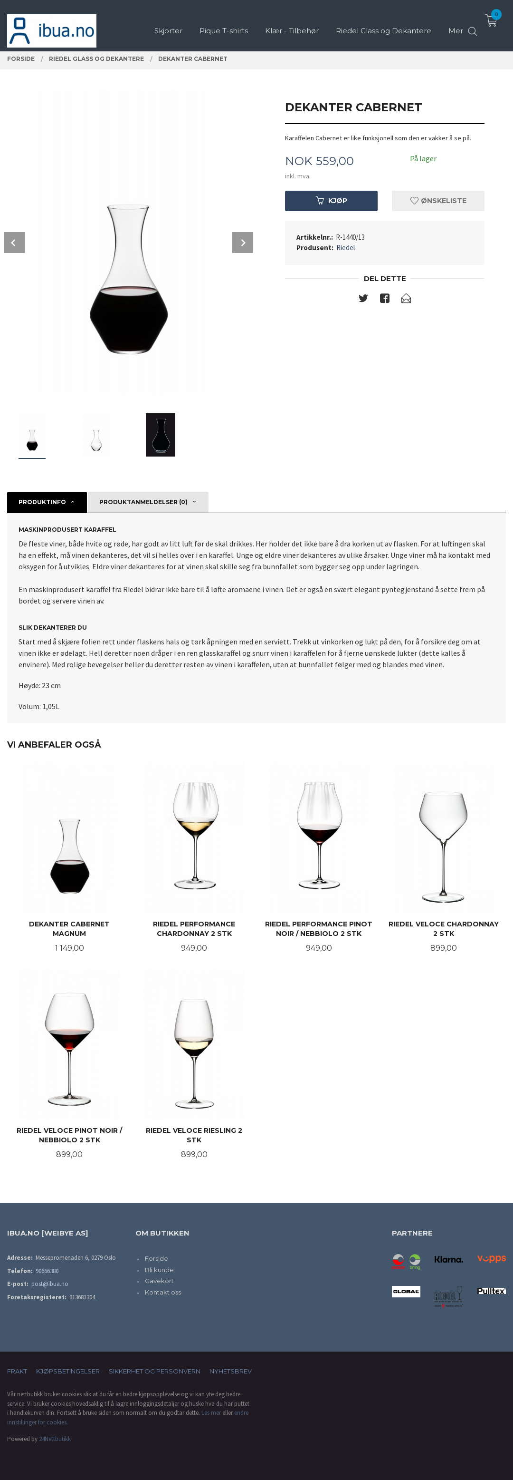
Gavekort (159, 1281)
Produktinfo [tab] (42, 502)
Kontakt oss (163, 1292)
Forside (156, 1258)
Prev (14, 242)
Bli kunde (159, 1270)
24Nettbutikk (55, 1439)
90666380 (47, 1271)
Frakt (17, 1371)
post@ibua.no (49, 1284)
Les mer (211, 1413)
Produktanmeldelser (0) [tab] (143, 502)
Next (242, 242)
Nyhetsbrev (230, 1371)
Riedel (345, 247)
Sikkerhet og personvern (154, 1371)
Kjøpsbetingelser (68, 1371)
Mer (455, 24)
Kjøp (331, 200)
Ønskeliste (438, 200)
